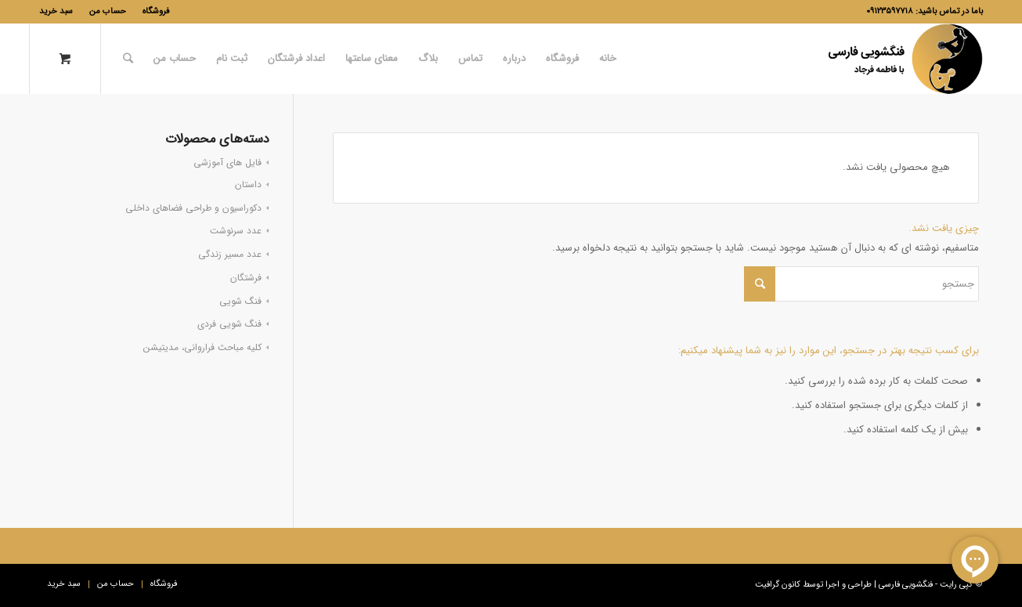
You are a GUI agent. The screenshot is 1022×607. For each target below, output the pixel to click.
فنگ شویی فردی (229, 323)
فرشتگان (246, 277)
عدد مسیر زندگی (230, 254)
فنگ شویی (240, 301)
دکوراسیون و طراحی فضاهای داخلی (193, 208)
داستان (248, 184)
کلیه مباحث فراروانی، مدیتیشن (202, 347)
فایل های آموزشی (227, 162)
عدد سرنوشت (236, 230)
